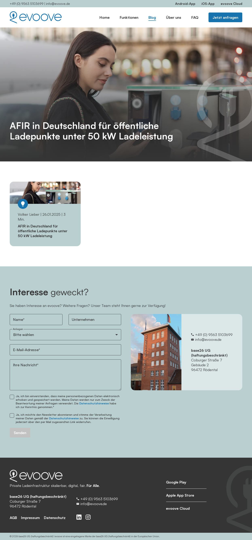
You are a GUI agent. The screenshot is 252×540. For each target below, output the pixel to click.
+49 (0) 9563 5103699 (26, 4)
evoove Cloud (231, 4)
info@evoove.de (58, 4)
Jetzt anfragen (225, 17)
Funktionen (129, 17)
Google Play (176, 482)
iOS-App (208, 4)
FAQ (194, 17)
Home (105, 17)
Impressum (30, 517)
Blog (152, 17)
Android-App (185, 4)
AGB (13, 517)
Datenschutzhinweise (94, 403)
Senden (20, 432)
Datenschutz (55, 517)
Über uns (173, 17)
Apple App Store (180, 495)
